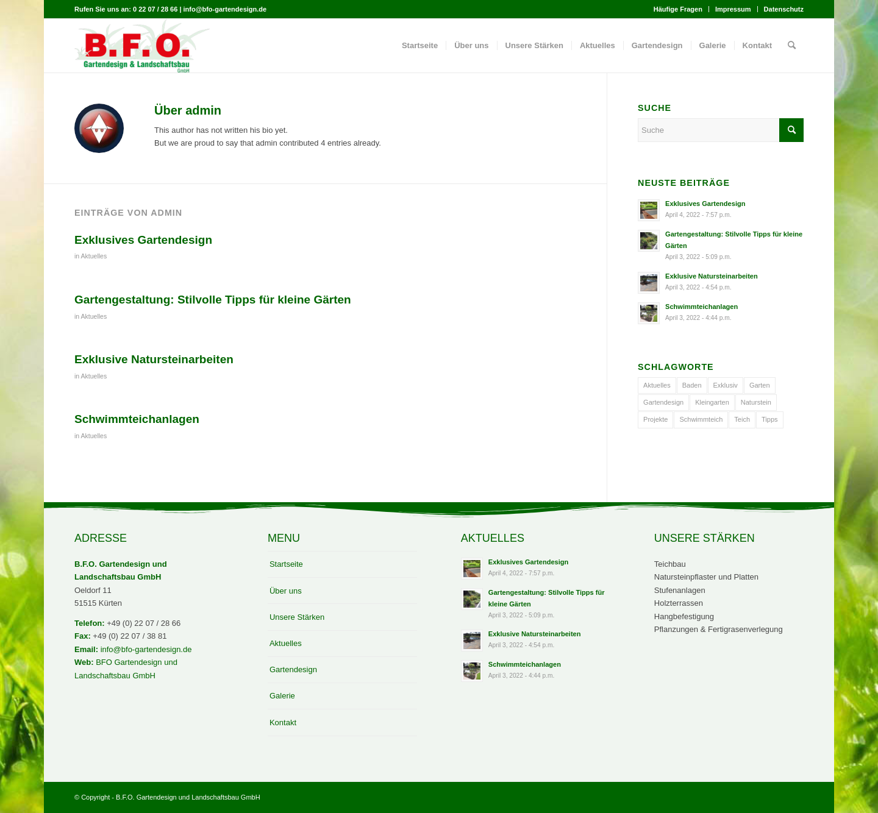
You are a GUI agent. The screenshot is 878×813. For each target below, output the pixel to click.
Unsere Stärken (296, 617)
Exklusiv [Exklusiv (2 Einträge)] (725, 385)
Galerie (282, 695)
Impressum (733, 9)
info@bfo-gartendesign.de (146, 649)
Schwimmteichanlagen (136, 419)
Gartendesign (293, 669)
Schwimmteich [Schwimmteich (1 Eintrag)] (701, 419)
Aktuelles (94, 256)
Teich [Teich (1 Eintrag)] (742, 419)
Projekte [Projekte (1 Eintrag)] (655, 419)
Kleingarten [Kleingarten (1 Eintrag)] (712, 402)
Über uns (285, 590)
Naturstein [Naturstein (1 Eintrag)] (756, 402)
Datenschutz (784, 9)
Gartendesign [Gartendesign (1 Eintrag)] (663, 402)
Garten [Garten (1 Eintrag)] (759, 385)
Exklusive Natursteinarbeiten (154, 359)
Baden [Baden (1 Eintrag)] (692, 385)
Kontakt (282, 722)
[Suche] (792, 46)
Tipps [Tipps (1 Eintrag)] (770, 419)
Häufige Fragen (678, 9)
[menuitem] (678, 9)
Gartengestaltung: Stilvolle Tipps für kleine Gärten (212, 299)
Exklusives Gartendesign (143, 239)
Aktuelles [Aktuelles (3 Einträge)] (657, 385)
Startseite (286, 564)
